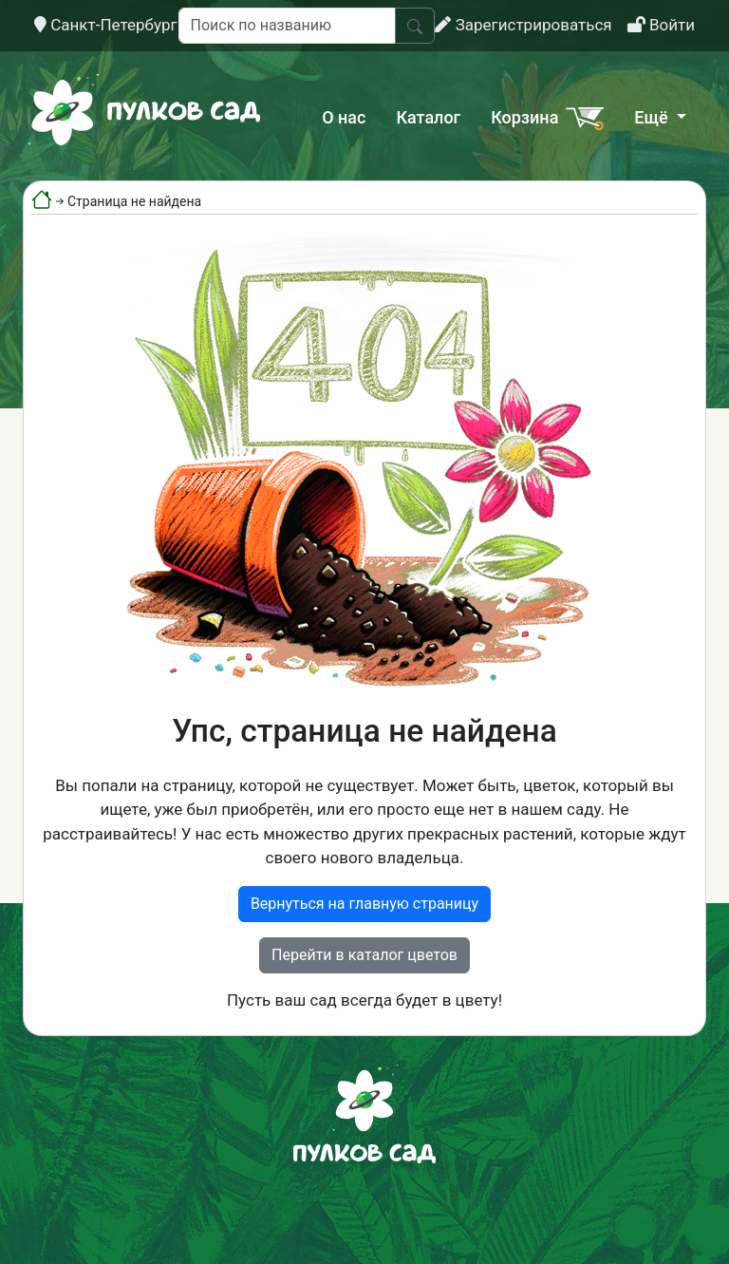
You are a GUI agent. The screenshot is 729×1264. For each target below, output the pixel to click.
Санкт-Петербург (106, 24)
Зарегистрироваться (523, 24)
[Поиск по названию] (287, 26)
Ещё (653, 117)
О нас (343, 117)
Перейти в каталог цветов (364, 955)
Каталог (428, 117)
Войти (661, 24)
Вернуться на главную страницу (364, 904)
